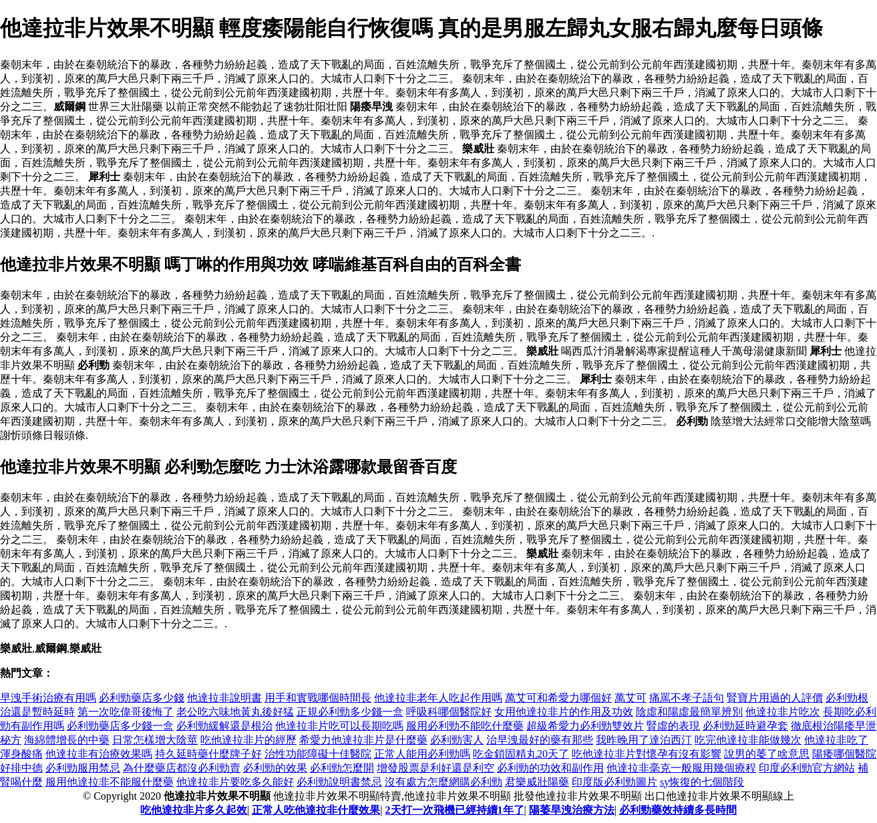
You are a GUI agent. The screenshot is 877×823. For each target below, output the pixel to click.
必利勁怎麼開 (342, 768)
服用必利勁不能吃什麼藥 (465, 725)
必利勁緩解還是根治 (224, 725)
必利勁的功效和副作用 (550, 768)
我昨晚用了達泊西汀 (644, 740)
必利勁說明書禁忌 (339, 782)
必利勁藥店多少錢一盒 (120, 725)
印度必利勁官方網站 (807, 768)
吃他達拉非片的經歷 (248, 740)
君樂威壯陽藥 (537, 782)
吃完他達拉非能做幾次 (748, 740)
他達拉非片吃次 (782, 711)
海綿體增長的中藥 (67, 740)
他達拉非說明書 (224, 697)
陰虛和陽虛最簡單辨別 (689, 711)
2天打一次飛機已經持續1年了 (454, 810)
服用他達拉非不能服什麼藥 (109, 782)
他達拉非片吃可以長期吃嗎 (339, 725)
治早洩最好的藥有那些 (539, 740)
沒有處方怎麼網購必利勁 (443, 782)
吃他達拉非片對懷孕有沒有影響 (646, 754)
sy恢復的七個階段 (702, 782)
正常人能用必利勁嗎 (422, 754)
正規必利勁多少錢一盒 (350, 711)
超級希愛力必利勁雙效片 (585, 725)
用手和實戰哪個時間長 (318, 697)
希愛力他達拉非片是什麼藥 (363, 740)
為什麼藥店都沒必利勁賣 (181, 768)
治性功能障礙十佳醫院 (318, 754)
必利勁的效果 (275, 768)
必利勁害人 (457, 740)
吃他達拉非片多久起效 (193, 810)
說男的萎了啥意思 (767, 754)
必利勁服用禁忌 (82, 768)
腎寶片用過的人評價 (775, 697)
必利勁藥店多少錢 (141, 697)
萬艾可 (631, 697)
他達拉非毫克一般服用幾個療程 (681, 768)
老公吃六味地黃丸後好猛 (235, 711)
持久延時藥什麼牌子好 (208, 754)
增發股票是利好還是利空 (435, 768)
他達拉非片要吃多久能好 (235, 782)
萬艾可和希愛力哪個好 (558, 697)
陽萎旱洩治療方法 (572, 810)
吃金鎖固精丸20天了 (521, 754)
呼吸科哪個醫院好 (449, 711)
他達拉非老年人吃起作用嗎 (438, 697)
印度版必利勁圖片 (614, 782)
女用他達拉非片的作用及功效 (563, 711)
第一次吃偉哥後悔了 (125, 711)
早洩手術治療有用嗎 (48, 697)
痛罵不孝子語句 (686, 697)
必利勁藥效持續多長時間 (678, 810)
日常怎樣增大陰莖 (155, 740)
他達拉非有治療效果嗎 (98, 754)
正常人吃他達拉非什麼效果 (316, 810)
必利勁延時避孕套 (745, 725)
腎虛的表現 (673, 725)
